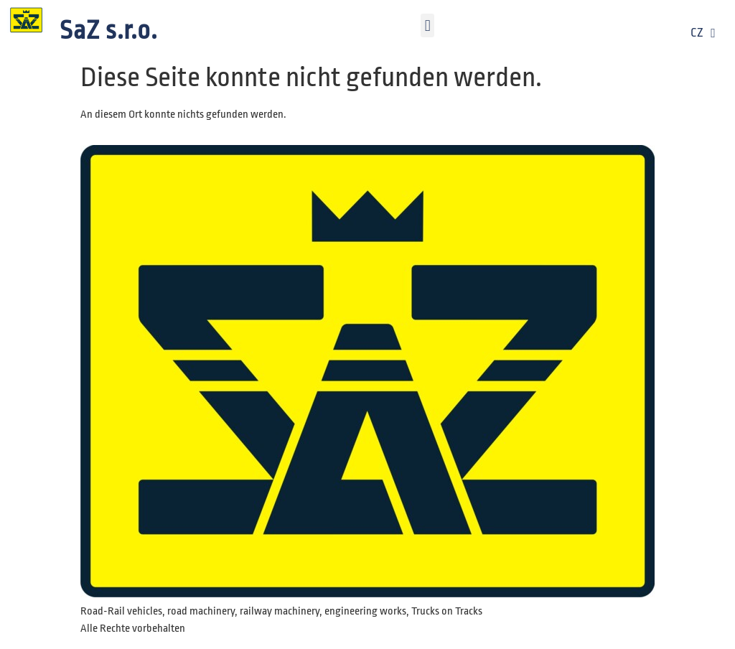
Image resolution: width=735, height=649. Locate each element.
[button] (427, 25)
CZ (703, 33)
